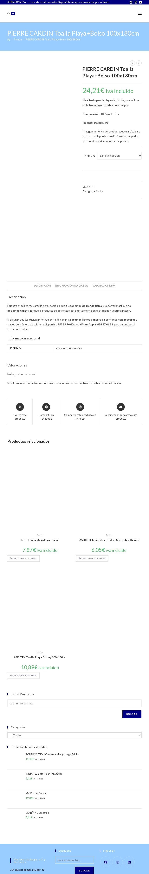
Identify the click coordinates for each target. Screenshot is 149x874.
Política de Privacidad (114, 866)
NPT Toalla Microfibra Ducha (40, 469)
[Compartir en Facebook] (46, 341)
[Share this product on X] (20, 341)
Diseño (89, 156)
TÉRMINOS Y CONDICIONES (70, 866)
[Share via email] (121, 341)
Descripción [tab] (42, 215)
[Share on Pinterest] (80, 341)
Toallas (100, 191)
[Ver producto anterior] (132, 63)
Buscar (131, 643)
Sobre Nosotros (32, 866)
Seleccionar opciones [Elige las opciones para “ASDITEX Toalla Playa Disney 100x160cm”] (23, 604)
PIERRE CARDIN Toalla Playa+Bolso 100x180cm (53, 39)
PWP (87, 871)
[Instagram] (135, 2)
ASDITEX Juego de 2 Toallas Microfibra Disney (109, 469)
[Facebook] (130, 2)
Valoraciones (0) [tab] (104, 215)
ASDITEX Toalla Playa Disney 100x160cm (40, 586)
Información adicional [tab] (71, 215)
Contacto (48, 866)
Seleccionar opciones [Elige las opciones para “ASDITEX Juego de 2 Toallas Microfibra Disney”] (92, 487)
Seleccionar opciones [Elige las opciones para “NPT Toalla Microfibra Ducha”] (23, 487)
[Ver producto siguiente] (139, 63)
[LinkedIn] (140, 2)
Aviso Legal (94, 866)
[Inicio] (8, 39)
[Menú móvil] (140, 13)
